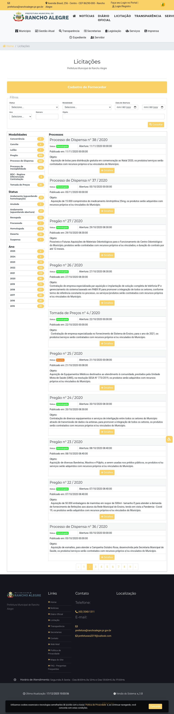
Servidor (98, 37)
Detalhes (107, 170)
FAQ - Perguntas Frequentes (57, 667)
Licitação (122, 17)
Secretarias (92, 31)
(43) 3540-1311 (84, 611)
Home (8, 46)
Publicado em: (57, 151)
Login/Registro (121, 6)
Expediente (77, 37)
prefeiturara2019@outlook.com (93, 635)
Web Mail (54, 644)
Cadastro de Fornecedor (87, 87)
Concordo (155, 706)
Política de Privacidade (54, 652)
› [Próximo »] (135, 566)
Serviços (133, 31)
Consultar (156, 124)
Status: (53, 146)
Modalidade (68, 103)
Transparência (148, 17)
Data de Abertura (123, 103)
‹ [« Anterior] (78, 566)
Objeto (65, 112)
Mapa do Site (56, 659)
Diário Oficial (104, 19)
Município (23, 31)
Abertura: (84, 146)
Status (12, 103)
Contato (53, 638)
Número (39, 112)
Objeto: (53, 157)
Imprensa (151, 31)
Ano (11, 112)
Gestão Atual (45, 31)
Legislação (113, 31)
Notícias (86, 17)
